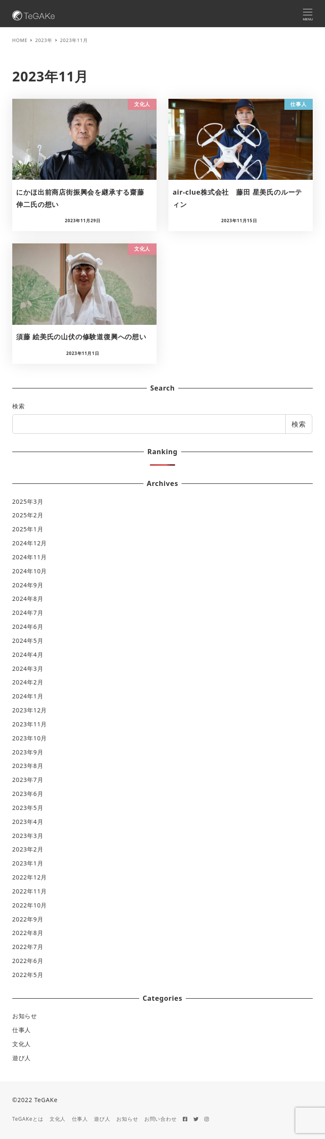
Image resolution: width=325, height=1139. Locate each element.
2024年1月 (28, 696)
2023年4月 (28, 822)
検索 (18, 406)
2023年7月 (28, 780)
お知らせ (24, 1016)
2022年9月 (28, 919)
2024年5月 (28, 640)
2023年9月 (28, 752)
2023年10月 (29, 738)
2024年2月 (28, 682)
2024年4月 (28, 654)
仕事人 (21, 1030)
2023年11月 (29, 724)
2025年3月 (28, 501)
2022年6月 (28, 961)
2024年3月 (28, 668)
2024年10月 (29, 571)
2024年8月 (28, 599)
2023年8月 (28, 766)
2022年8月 (28, 933)
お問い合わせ (160, 1118)
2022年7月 (28, 947)
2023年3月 (28, 836)
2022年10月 (29, 905)
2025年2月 (28, 515)
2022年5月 (28, 975)
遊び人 (21, 1058)
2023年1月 (28, 863)
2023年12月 (29, 710)
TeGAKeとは (28, 1118)
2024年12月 (29, 543)
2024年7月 (28, 613)
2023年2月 (28, 849)
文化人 (21, 1044)
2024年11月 (29, 557)
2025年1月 (28, 529)
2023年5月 (28, 808)
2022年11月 (29, 891)
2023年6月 (28, 794)
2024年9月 (28, 585)
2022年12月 (29, 877)
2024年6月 (28, 627)
